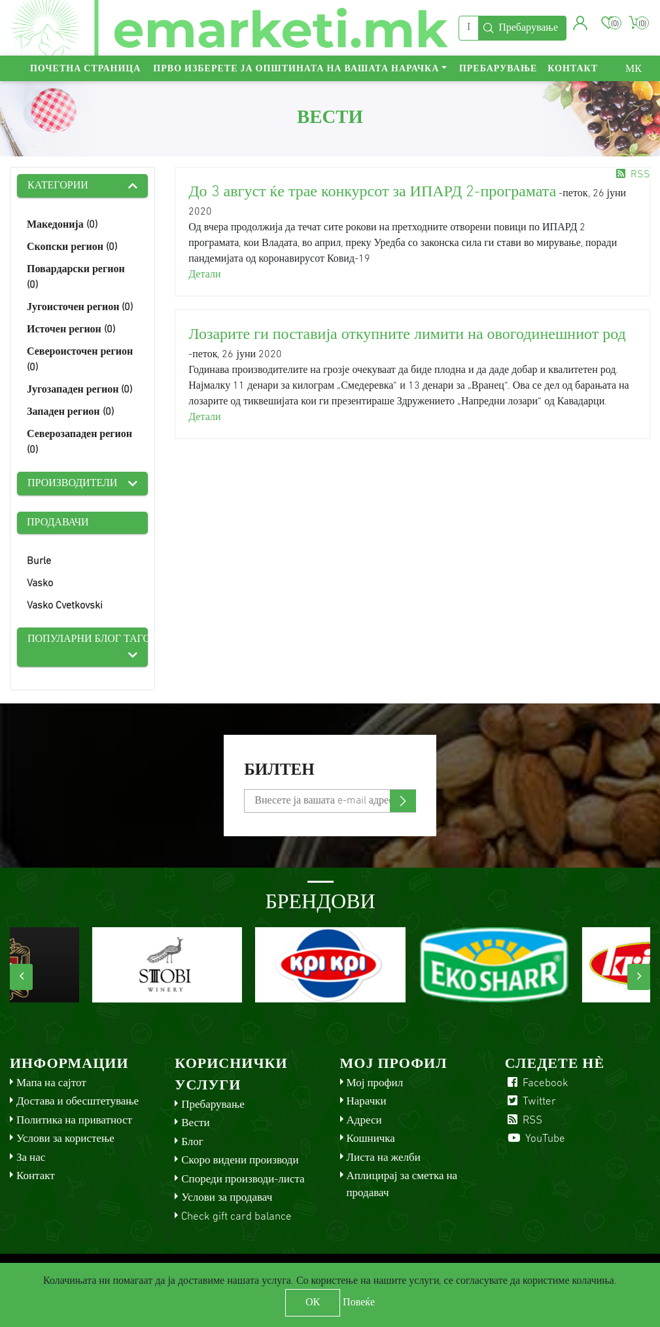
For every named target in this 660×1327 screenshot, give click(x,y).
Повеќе (359, 1303)
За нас (30, 1157)
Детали (204, 275)
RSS (632, 174)
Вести (195, 1123)
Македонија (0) (62, 225)
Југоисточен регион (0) (80, 307)
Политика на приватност (74, 1120)
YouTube (535, 1138)
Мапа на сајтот (51, 1083)
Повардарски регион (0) (76, 277)
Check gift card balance (236, 1216)
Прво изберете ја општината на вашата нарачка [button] (296, 69)
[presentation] (21, 977)
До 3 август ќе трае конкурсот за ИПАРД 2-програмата (372, 192)
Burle (39, 561)
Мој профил (375, 1083)
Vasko (40, 583)
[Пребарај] (469, 28)
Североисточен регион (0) (80, 360)
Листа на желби (384, 1157)
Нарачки (367, 1101)
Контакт (572, 69)
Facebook (536, 1083)
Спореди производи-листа (242, 1179)
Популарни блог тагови (87, 639)
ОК (312, 1303)
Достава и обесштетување (77, 1101)
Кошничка (371, 1138)
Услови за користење (65, 1138)
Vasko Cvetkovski (65, 606)
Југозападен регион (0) (79, 390)
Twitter (530, 1101)
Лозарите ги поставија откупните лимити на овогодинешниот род (406, 335)
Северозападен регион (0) (79, 442)
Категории (57, 186)
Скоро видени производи (239, 1160)
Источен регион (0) (71, 330)
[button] (580, 23)
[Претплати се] (329, 801)
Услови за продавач (226, 1197)
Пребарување (498, 69)
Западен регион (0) (70, 412)
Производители (72, 483)
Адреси (364, 1120)
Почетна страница (85, 69)
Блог (192, 1142)
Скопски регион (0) (72, 247)
